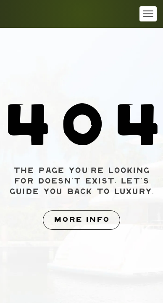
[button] (148, 13)
